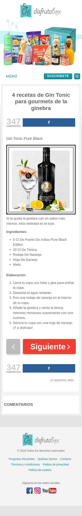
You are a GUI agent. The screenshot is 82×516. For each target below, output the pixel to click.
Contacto (65, 459)
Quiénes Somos (47, 459)
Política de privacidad (56, 464)
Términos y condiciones (25, 464)
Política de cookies (40, 470)
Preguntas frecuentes (22, 459)
